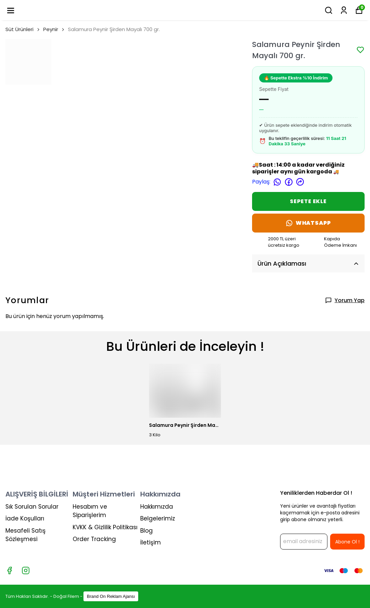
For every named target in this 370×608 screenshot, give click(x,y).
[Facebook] (9, 570)
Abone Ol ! (347, 541)
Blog (146, 531)
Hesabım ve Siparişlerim (90, 511)
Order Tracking (94, 539)
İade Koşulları (24, 518)
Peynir (50, 29)
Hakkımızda (156, 507)
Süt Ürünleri (23, 29)
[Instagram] (26, 570)
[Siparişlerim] (344, 10)
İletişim (150, 542)
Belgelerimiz (157, 518)
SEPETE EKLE (308, 201)
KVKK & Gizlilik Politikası (105, 527)
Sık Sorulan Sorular (31, 507)
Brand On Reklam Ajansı (111, 596)
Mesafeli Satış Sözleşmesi (25, 535)
